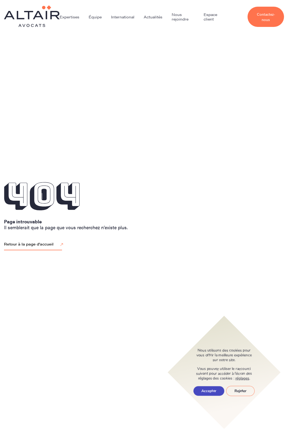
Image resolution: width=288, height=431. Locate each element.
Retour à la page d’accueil (34, 244)
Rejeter (240, 390)
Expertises (69, 16)
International (122, 16)
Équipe (95, 16)
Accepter (208, 390)
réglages (242, 378)
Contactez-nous (266, 16)
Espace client (210, 17)
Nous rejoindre (180, 17)
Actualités (153, 16)
